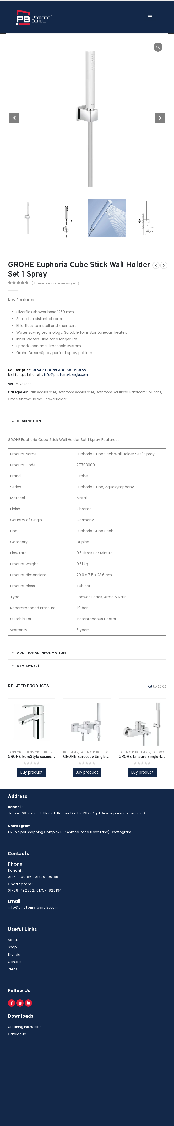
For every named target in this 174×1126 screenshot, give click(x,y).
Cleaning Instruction (25, 1026)
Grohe (13, 399)
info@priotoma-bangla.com (66, 375)
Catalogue (17, 1034)
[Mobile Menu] (129, 16)
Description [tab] (29, 421)
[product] (31, 722)
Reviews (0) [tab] (28, 666)
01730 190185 (74, 370)
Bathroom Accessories (76, 392)
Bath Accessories (42, 392)
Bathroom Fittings (109, 752)
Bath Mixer (70, 752)
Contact (14, 962)
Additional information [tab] (41, 653)
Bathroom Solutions (112, 392)
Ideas (13, 969)
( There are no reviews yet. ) (55, 283)
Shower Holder (30, 399)
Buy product (31, 772)
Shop (12, 947)
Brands (14, 954)
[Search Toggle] (113, 17)
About (13, 940)
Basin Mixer (16, 752)
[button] (150, 686)
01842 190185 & (47, 370)
